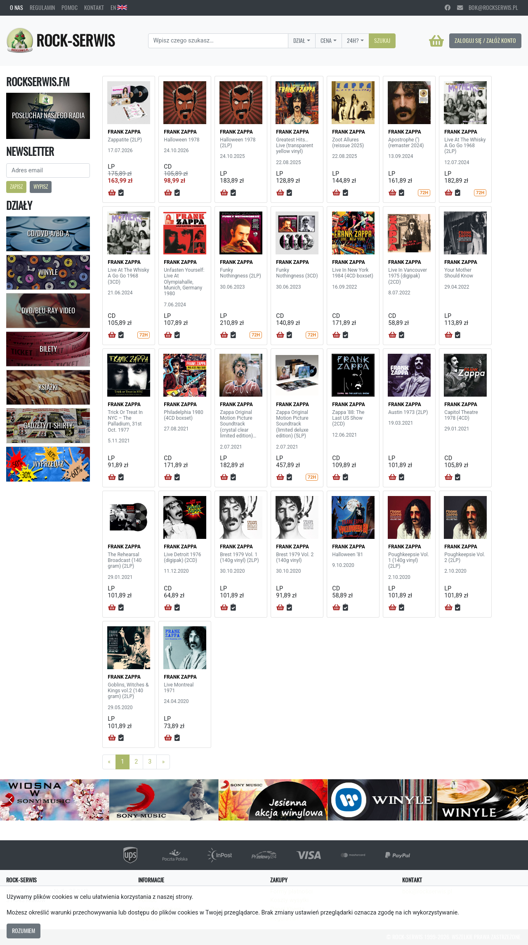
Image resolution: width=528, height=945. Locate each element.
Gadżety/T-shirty (48, 425)
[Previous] (109, 762)
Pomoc (69, 7)
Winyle (48, 272)
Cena (326, 40)
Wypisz (40, 186)
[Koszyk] (436, 41)
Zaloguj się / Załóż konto (485, 40)
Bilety (48, 349)
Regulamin (42, 7)
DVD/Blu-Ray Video (48, 310)
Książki (48, 387)
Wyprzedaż (48, 464)
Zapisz (16, 186)
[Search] (218, 40)
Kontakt (94, 7)
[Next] (163, 762)
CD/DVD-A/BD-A (48, 233)
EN (119, 7)
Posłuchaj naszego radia (48, 115)
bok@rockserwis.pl (487, 7)
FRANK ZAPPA (124, 132)
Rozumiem (23, 930)
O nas (16, 7)
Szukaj (382, 40)
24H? (353, 40)
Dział (299, 40)
